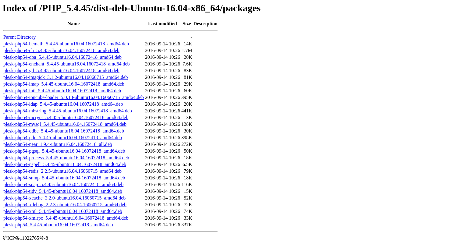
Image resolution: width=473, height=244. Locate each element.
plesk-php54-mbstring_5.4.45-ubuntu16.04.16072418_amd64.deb (67, 110)
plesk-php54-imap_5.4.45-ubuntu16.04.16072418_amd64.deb (63, 84)
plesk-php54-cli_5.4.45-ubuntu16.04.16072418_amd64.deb (61, 50)
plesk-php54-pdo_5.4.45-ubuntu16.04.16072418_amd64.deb (62, 137)
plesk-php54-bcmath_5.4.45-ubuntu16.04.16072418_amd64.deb (66, 43)
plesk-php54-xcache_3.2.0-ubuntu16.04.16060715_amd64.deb (64, 197)
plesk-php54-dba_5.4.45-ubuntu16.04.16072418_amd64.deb (62, 57)
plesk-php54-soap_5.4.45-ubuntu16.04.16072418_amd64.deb (63, 184)
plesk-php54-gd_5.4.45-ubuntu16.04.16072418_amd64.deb (61, 70)
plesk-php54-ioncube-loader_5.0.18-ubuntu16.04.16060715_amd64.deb (73, 97)
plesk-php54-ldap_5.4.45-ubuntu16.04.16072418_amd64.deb (63, 104)
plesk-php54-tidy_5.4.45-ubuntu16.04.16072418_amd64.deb (62, 191)
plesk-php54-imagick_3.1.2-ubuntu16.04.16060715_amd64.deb (65, 77)
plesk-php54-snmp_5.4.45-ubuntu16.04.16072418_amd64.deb (64, 177)
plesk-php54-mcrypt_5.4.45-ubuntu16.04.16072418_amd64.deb (65, 117)
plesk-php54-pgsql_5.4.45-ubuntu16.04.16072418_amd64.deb (64, 151)
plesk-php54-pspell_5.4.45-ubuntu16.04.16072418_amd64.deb (64, 164)
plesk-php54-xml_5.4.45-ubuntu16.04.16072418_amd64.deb (62, 211)
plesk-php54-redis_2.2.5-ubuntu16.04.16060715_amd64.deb (62, 171)
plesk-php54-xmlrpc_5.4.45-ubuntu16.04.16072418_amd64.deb (65, 218)
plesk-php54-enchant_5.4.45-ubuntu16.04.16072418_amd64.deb (66, 63)
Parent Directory (19, 37)
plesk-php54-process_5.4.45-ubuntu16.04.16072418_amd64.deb (66, 157)
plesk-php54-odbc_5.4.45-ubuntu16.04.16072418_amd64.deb (63, 130)
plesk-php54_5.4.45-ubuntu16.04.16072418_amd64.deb (58, 224)
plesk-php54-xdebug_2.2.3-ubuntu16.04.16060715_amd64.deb (64, 204)
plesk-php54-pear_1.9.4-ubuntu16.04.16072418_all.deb (57, 144)
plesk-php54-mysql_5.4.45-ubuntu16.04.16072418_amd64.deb (64, 124)
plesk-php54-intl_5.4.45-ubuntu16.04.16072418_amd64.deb (62, 90)
